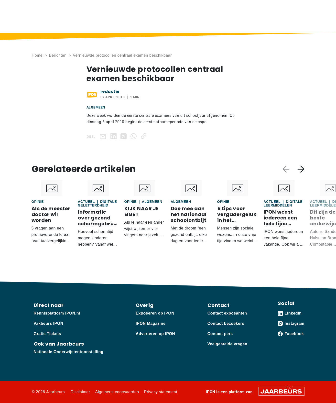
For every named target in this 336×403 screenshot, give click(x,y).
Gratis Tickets (47, 334)
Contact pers (220, 334)
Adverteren (86, 7)
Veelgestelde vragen (227, 344)
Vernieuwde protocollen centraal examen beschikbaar (122, 55)
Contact (237, 7)
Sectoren (252, 23)
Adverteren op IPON (155, 334)
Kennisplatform (44, 7)
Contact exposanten (227, 313)
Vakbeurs (66, 7)
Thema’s (220, 23)
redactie (109, 91)
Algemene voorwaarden (117, 392)
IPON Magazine (187, 23)
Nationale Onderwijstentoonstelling (68, 352)
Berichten (129, 23)
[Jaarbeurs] (281, 391)
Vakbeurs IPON (290, 23)
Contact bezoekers (225, 323)
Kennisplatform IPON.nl (57, 313)
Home (105, 23)
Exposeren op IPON (155, 313)
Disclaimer (80, 392)
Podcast (155, 23)
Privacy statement (160, 392)
